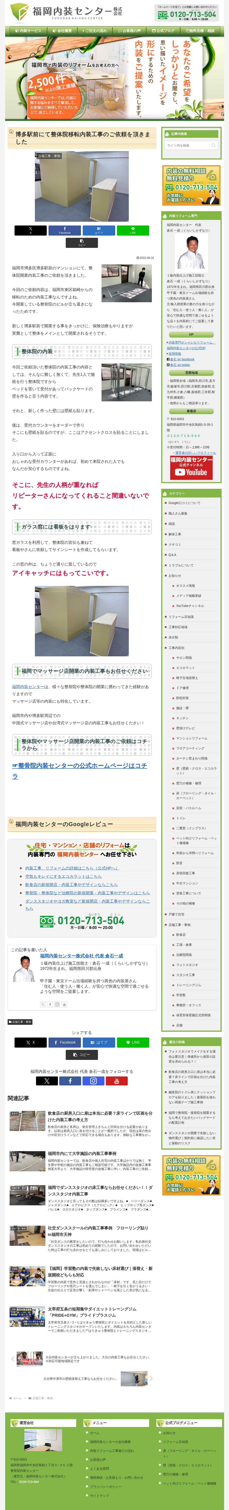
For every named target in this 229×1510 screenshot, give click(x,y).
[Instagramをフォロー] (57, 992)
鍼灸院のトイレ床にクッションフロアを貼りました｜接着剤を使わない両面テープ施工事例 (192, 1097)
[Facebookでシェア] (52, 230)
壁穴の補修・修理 (175, 1452)
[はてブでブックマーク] (82, 230)
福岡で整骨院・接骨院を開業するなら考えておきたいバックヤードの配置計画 (192, 1118)
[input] (191, 145)
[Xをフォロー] (43, 992)
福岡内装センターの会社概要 (110, 1419)
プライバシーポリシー (105, 1464)
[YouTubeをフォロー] (64, 992)
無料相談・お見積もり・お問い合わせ (116, 1455)
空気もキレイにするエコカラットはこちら (63, 864)
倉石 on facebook (182, 359)
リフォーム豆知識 (175, 1419)
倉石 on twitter (180, 365)
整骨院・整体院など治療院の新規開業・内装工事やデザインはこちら (87, 880)
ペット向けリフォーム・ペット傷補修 (189, 1461)
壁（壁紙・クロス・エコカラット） (188, 1443)
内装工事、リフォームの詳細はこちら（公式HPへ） (72, 856)
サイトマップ (99, 1473)
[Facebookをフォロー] (50, 992)
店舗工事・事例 (20, 1009)
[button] (142, 230)
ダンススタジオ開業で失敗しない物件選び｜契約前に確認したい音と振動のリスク (192, 1138)
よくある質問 (99, 1446)
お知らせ (169, 1410)
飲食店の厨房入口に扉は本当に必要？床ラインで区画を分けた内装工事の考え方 (192, 1077)
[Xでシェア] (22, 230)
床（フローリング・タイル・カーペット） (189, 1431)
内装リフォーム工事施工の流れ (112, 1428)
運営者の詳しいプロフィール (195, 453)
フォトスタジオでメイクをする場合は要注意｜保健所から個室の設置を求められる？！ (192, 1056)
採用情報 (175, 353)
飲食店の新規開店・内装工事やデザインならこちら (71, 872)
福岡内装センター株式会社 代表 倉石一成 (81, 943)
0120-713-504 (29, 1460)
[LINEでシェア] (112, 230)
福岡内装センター (28, 674)
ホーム (95, 1410)
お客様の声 (98, 1437)
